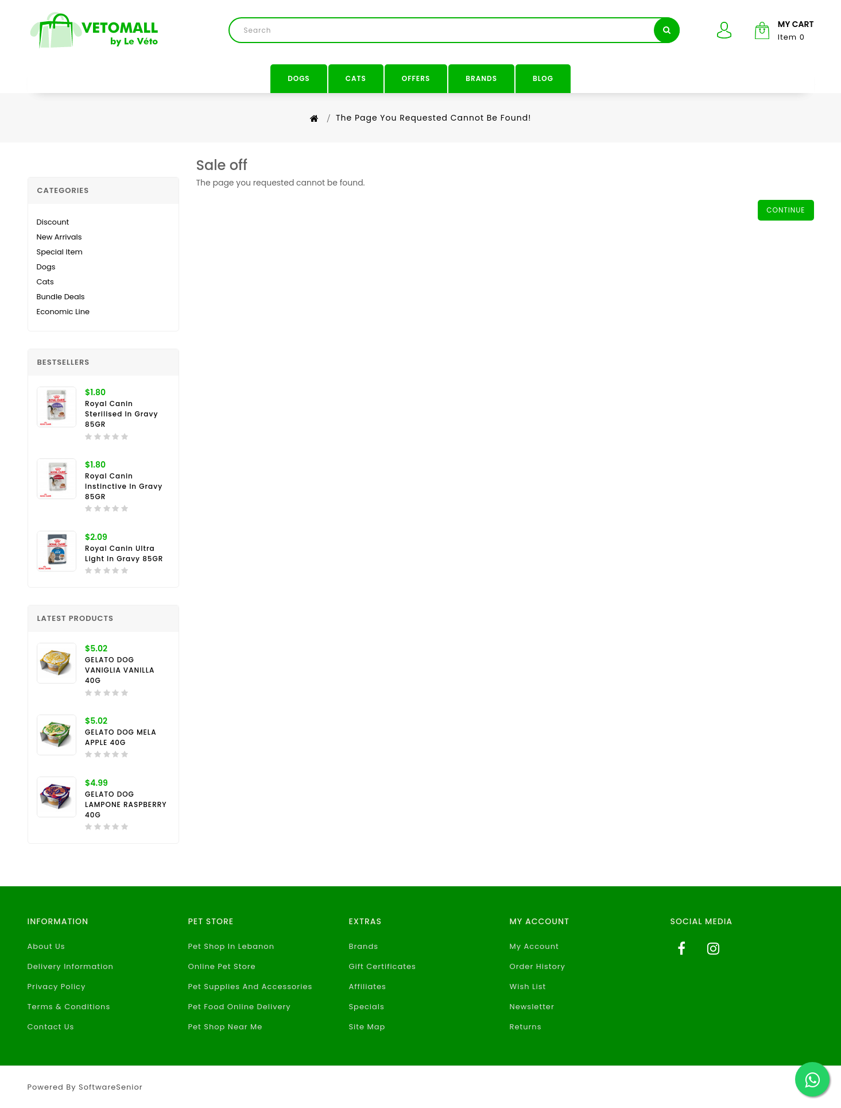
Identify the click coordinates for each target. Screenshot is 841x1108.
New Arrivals (59, 236)
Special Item (60, 251)
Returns (526, 1026)
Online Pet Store (221, 966)
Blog (543, 78)
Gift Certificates (382, 966)
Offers (416, 78)
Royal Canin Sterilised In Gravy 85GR (121, 414)
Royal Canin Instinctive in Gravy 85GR (123, 486)
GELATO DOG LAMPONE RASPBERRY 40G (126, 804)
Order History (537, 966)
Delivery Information (71, 966)
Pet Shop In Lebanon (231, 946)
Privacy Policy (57, 986)
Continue (785, 210)
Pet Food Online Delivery (239, 1006)
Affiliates (367, 986)
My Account (534, 946)
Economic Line (63, 311)
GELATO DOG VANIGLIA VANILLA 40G (119, 670)
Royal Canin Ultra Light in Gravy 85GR (124, 553)
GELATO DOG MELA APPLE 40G (120, 737)
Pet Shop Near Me (225, 1026)
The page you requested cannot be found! (433, 117)
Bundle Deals (61, 296)
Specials (366, 1006)
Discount (53, 222)
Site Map (366, 1026)
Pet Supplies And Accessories (250, 986)
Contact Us (51, 1026)
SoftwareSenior (111, 1087)
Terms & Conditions (69, 1006)
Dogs (299, 78)
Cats (356, 78)
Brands (481, 78)
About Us (46, 946)
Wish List (528, 986)
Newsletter (532, 1006)
